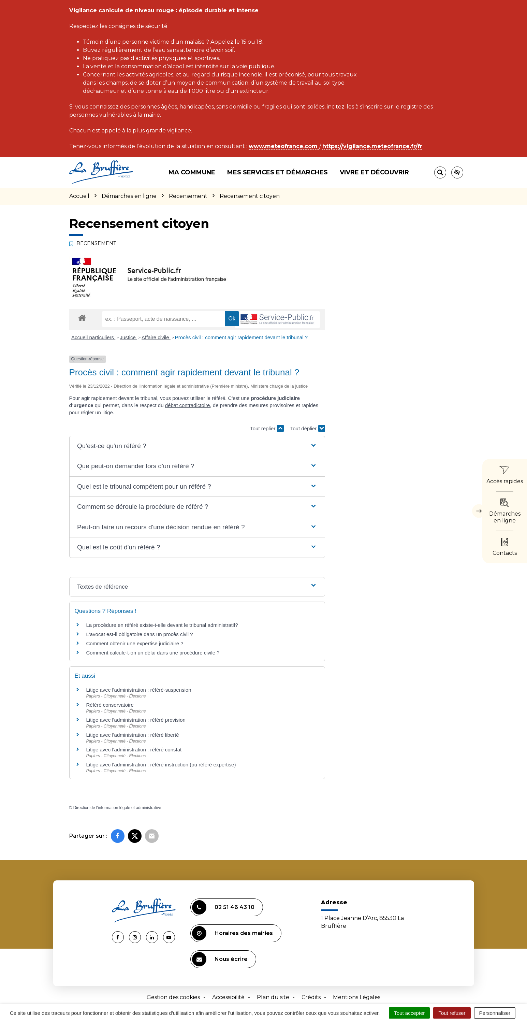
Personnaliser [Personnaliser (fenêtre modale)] (495, 1013)
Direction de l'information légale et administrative (117, 807)
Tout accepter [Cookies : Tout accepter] (409, 1013)
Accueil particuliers (93, 337)
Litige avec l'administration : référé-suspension (138, 690)
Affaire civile (156, 337)
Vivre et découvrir (374, 172)
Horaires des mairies (232, 933)
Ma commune (192, 172)
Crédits (311, 997)
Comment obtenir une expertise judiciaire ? (135, 643)
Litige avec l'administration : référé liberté (132, 735)
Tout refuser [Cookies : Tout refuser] (451, 1013)
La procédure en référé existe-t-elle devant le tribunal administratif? (162, 625)
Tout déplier (307, 428)
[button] (197, 446)
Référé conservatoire (110, 705)
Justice (128, 337)
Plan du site (273, 997)
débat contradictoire (187, 405)
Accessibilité (228, 997)
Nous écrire (220, 959)
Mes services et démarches (277, 172)
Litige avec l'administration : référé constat (134, 749)
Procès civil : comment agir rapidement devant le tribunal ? (241, 337)
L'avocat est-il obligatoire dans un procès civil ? (139, 634)
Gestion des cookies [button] (173, 997)
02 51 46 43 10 (223, 907)
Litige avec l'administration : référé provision (136, 720)
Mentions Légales (356, 997)
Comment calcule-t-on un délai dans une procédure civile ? (153, 653)
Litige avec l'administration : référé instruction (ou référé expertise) (161, 764)
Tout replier (266, 428)
